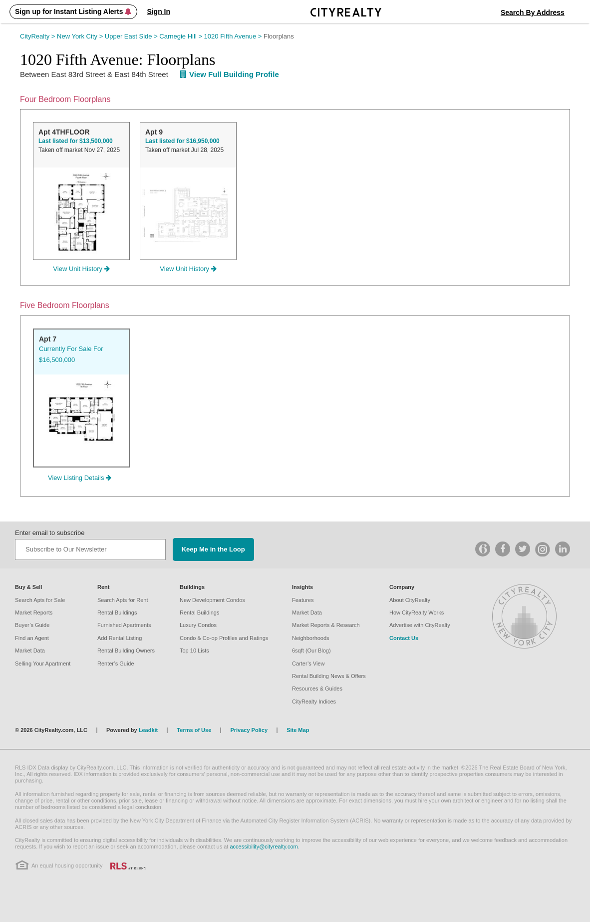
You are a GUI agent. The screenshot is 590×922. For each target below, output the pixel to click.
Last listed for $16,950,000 (182, 141)
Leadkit (148, 730)
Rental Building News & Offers (329, 676)
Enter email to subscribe (49, 532)
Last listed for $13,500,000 (75, 141)
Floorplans (279, 36)
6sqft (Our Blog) (311, 651)
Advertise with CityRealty (419, 625)
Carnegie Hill (181, 36)
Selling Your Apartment (42, 663)
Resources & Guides (317, 689)
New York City (81, 36)
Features (302, 600)
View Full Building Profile (229, 74)
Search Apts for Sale (40, 600)
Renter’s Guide (115, 663)
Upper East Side (132, 36)
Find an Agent (32, 638)
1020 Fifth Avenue (234, 36)
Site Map (298, 730)
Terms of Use (194, 730)
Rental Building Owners (126, 651)
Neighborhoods (310, 638)
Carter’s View (308, 663)
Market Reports (33, 613)
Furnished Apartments (124, 625)
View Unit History (81, 268)
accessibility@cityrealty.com (263, 847)
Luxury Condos (198, 625)
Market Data (30, 651)
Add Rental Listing (119, 638)
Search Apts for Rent (122, 600)
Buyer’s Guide (32, 625)
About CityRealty (409, 600)
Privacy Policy (249, 730)
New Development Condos (212, 600)
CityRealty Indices (314, 701)
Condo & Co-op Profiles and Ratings (224, 638)
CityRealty (38, 36)
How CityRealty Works (416, 613)
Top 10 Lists (194, 651)
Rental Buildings (117, 613)
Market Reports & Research (326, 625)
